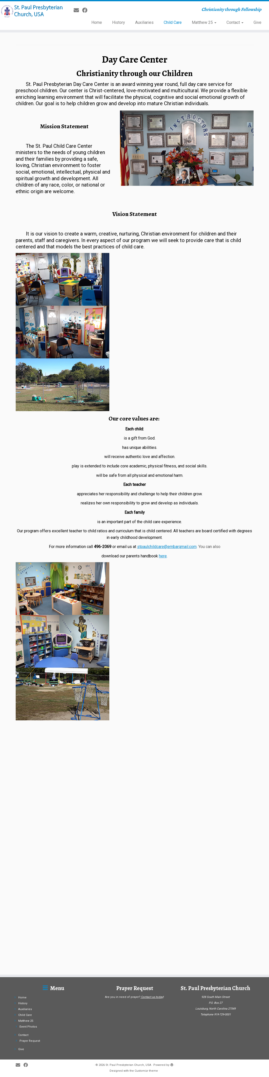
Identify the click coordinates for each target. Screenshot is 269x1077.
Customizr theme (146, 1029)
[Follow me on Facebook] (86, 10)
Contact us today (152, 956)
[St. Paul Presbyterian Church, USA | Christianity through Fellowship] (31, 11)
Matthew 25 (204, 22)
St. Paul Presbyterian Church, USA (128, 1024)
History (118, 22)
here (163, 556)
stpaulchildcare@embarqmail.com (167, 546)
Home (96, 22)
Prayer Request (29, 999)
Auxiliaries (144, 22)
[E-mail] (78, 10)
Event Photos (28, 985)
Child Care (173, 22)
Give (257, 22)
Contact (234, 22)
